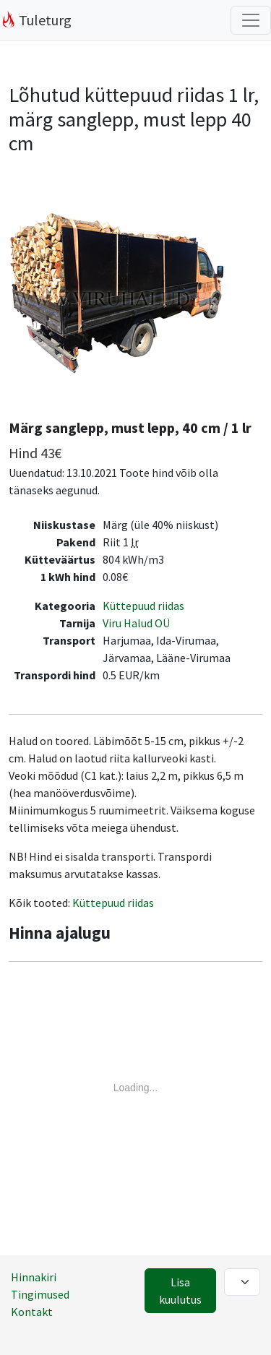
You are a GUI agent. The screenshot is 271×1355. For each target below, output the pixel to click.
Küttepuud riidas (143, 605)
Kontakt (32, 1311)
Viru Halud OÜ (136, 623)
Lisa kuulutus (180, 1291)
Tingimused (40, 1294)
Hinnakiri (33, 1277)
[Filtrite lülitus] (251, 20)
